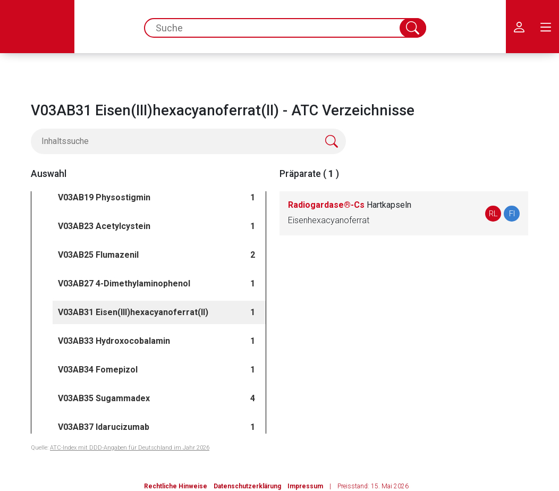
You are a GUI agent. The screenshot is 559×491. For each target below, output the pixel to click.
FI (512, 213)
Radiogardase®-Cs (349, 205)
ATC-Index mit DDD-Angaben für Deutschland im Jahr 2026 (129, 447)
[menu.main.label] (545, 26)
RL (493, 213)
